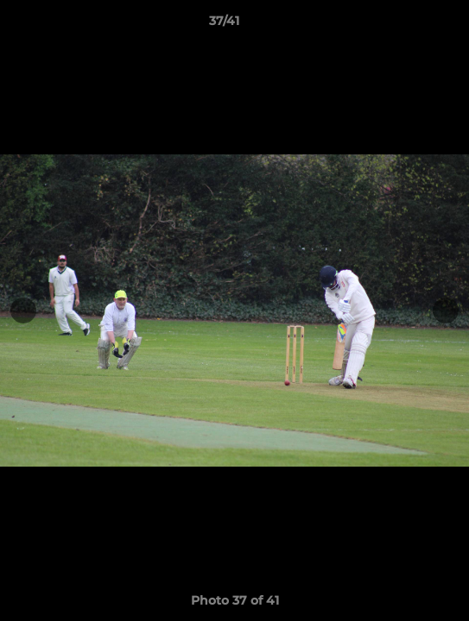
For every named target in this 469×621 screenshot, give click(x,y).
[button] (406, 25)
